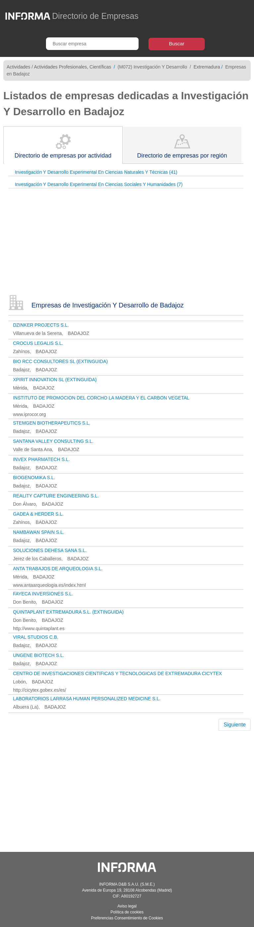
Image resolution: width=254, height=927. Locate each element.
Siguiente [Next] (235, 724)
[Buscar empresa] (92, 43)
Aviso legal (127, 906)
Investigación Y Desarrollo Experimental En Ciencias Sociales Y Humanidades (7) (99, 184)
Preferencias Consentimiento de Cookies (127, 918)
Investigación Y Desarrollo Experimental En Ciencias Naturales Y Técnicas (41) (96, 172)
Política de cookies (127, 912)
